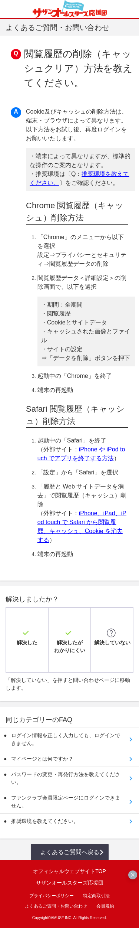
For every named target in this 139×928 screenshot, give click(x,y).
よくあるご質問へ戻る (69, 852)
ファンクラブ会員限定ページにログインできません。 (65, 801)
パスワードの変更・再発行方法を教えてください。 (65, 778)
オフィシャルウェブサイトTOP (69, 871)
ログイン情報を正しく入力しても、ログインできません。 (65, 739)
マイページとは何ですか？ (42, 759)
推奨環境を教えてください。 (45, 821)
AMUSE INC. (61, 918)
